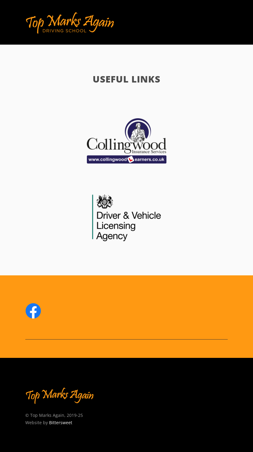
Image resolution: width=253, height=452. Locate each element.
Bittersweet (60, 422)
